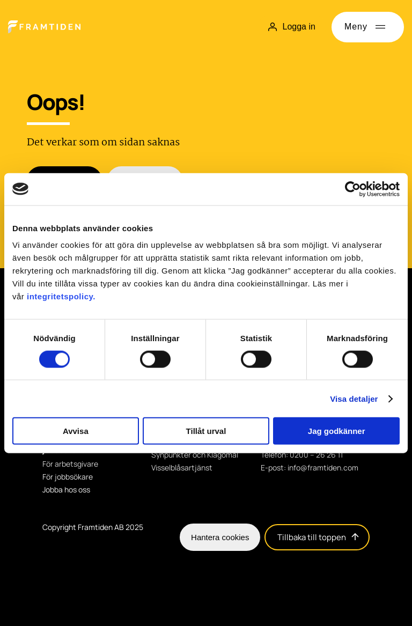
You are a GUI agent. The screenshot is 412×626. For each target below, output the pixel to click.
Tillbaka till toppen (318, 537)
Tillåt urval (206, 431)
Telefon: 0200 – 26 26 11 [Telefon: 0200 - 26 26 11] (302, 455)
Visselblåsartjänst (181, 468)
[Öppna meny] (368, 27)
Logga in (291, 26)
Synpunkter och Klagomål (194, 455)
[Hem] (44, 26)
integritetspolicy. (61, 296)
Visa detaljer (354, 398)
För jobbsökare (67, 477)
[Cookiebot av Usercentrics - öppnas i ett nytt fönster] (353, 189)
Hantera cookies (220, 537)
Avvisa (76, 431)
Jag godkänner (336, 431)
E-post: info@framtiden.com (309, 468)
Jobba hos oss (66, 490)
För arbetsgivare (70, 464)
